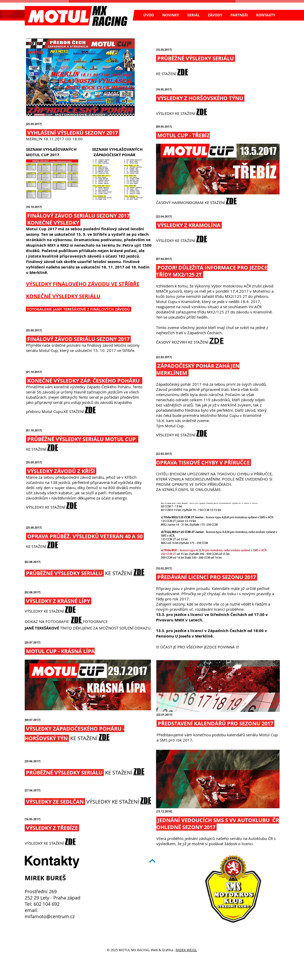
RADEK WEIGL (186, 950)
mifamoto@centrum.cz (50, 916)
